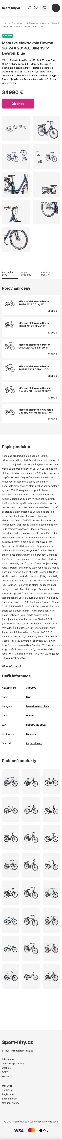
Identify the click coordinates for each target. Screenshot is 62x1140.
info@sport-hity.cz (22, 1050)
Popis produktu (26, 273)
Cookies (6, 1067)
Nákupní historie (11, 1102)
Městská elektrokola (36, 23)
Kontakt (6, 1076)
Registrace (8, 1094)
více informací (9, 83)
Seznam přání (9, 1098)
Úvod (4, 23)
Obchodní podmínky (13, 1063)
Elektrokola (17, 23)
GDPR (5, 1072)
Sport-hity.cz (11, 8)
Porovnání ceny (7, 273)
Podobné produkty (45, 273)
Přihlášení (7, 1090)
